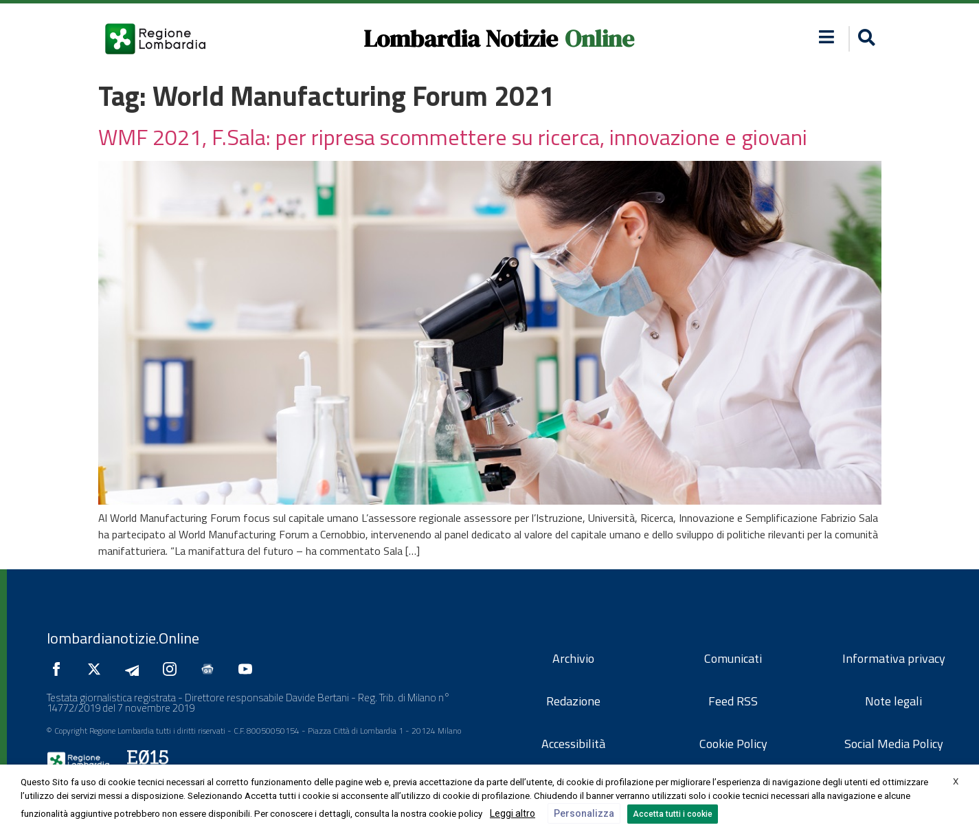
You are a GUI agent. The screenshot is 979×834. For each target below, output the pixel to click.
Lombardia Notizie (460, 38)
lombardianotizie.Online (123, 638)
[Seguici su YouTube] (248, 669)
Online (599, 38)
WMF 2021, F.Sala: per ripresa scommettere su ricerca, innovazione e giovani (452, 136)
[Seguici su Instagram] (173, 669)
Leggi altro (512, 813)
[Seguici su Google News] (211, 669)
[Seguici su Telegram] (135, 669)
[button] (826, 36)
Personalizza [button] (584, 813)
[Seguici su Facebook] (59, 669)
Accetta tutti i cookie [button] (672, 814)
